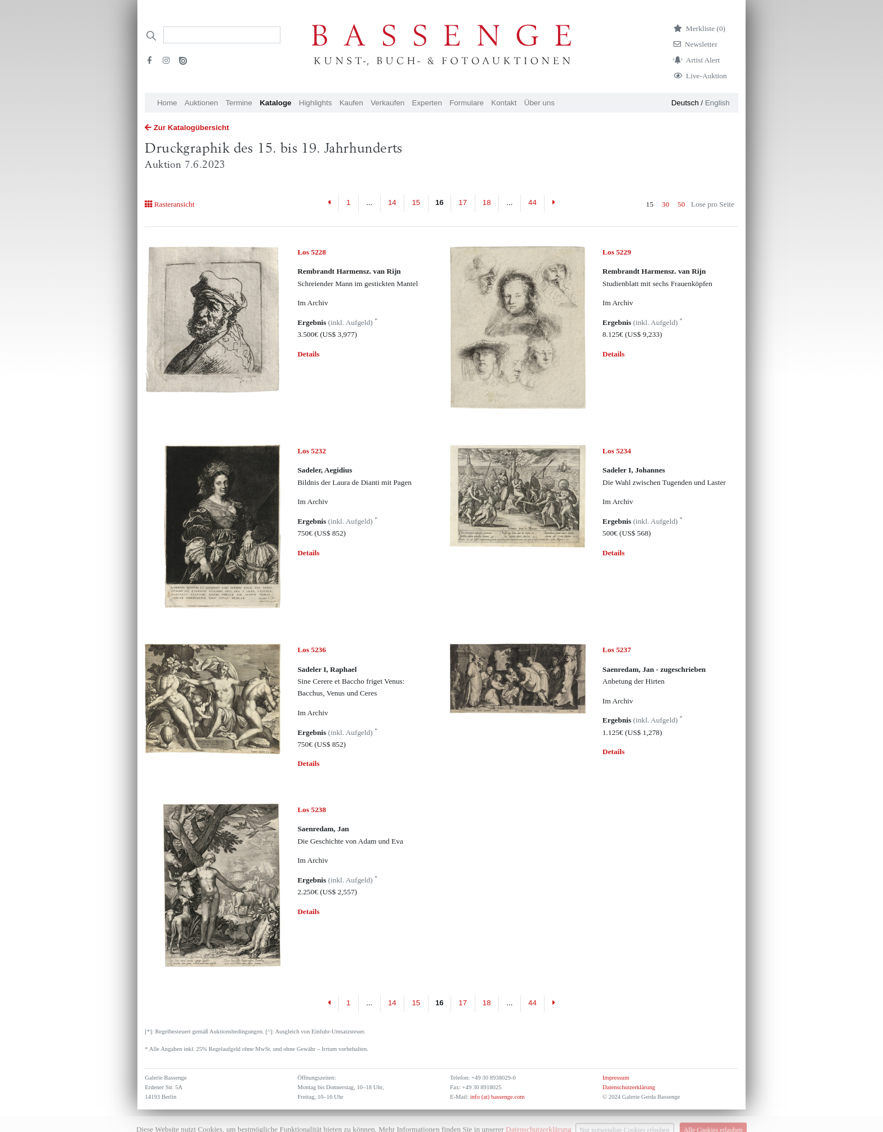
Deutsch (685, 103)
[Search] (221, 34)
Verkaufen (387, 103)
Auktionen (201, 103)
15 (416, 202)
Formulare (466, 103)
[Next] (553, 203)
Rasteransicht (169, 204)
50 (681, 204)
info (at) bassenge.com (496, 1097)
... (369, 202)
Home (167, 103)
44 (532, 202)
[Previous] (329, 203)
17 (462, 202)
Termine (238, 103)
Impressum (616, 1078)
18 (487, 202)
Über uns (539, 103)
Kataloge (275, 103)
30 (665, 204)
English (717, 103)
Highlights (315, 103)
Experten (427, 103)
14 (392, 202)
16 (439, 202)
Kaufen (351, 103)
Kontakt (503, 103)
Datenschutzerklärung (629, 1087)
